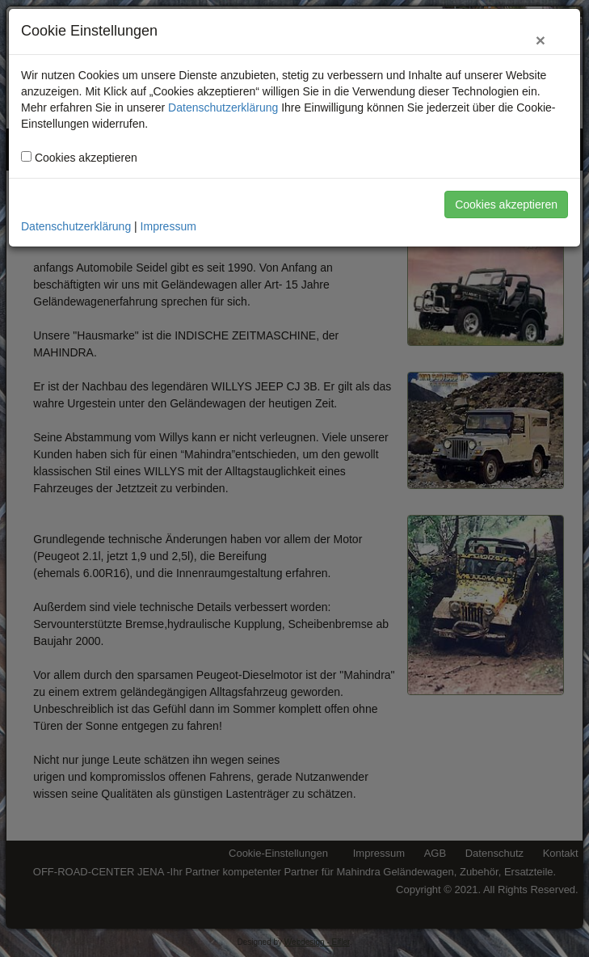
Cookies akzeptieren (506, 204)
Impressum (168, 226)
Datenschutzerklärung (223, 107)
